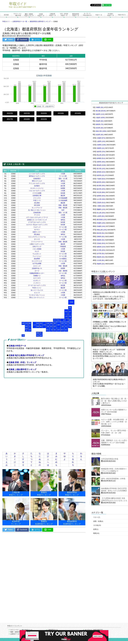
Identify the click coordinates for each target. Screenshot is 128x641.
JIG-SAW (37, 205)
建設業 (63, 195)
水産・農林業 (63, 271)
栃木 (66, 323)
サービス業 (63, 176)
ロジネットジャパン (37, 188)
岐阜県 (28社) (101, 182)
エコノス (37, 292)
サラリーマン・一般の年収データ (21, 630)
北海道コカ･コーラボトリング (37, 220)
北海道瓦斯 (37, 212)
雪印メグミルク (37, 181)
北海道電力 (37, 178)
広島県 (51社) (101, 202)
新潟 (64, 320)
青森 (70, 307)
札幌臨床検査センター (37, 273)
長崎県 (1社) (101, 148)
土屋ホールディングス (37, 244)
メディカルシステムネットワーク (37, 217)
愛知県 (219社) (101, 165)
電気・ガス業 (63, 178)
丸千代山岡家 (37, 263)
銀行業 (63, 186)
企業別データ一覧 (16, 634)
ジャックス (37, 198)
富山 (58, 320)
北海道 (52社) (101, 243)
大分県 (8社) (101, 260)
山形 (66, 316)
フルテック (37, 227)
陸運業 (63, 188)
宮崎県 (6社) (101, 236)
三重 (51, 330)
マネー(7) (96, 517)
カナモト (37, 229)
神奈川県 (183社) (101, 131)
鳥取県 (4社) (101, 257)
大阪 (48, 326)
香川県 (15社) (101, 168)
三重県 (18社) (101, 206)
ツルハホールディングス (37, 191)
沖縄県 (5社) (100, 107)
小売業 (63, 174)
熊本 (26, 326)
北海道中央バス (37, 268)
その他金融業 (63, 198)
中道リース (37, 200)
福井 (55, 323)
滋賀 (51, 323)
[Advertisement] (43, 140)
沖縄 (23, 335)
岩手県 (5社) (101, 253)
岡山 (41, 326)
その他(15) (97, 525)
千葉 (70, 326)
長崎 (23, 323)
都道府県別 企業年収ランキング (40, 21)
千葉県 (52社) (101, 179)
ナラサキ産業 (37, 193)
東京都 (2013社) (101, 111)
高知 (37, 335)
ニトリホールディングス (37, 174)
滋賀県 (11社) (100, 114)
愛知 (55, 330)
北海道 (71, 302)
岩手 (70, 311)
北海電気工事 (37, 195)
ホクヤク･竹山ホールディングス (37, 225)
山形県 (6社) (101, 216)
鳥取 (41, 323)
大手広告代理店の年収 (109, 459)
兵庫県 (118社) (101, 145)
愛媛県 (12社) (101, 209)
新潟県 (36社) (101, 185)
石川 (55, 320)
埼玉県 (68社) (101, 192)
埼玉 (66, 326)
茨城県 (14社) (101, 226)
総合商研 (37, 259)
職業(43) (96, 533)
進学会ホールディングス (37, 176)
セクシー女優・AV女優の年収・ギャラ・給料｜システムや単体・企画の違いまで (114, 422)
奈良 (51, 326)
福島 (70, 320)
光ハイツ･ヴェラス (37, 290)
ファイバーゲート (37, 242)
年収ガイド (6, 21)
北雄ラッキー (37, 232)
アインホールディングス (37, 183)
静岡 (58, 330)
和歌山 (48, 330)
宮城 (70, 316)
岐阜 (55, 326)
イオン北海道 (37, 249)
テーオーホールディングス (37, 285)
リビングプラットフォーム (37, 237)
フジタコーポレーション (37, 295)
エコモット (37, 280)
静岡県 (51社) (101, 158)
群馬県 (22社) (101, 172)
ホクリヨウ (37, 278)
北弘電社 (37, 203)
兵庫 (44, 325)
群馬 (62, 323)
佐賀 (26, 323)
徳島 (41, 335)
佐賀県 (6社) (100, 134)
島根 (37, 323)
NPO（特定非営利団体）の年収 (113, 479)
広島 (37, 326)
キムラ (37, 251)
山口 (34, 325)
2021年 (27, 113)
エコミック (37, 266)
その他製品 (63, 259)
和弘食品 (37, 234)
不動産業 (63, 246)
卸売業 (63, 193)
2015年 (44, 119)
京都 (48, 323)
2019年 (61, 113)
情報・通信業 (63, 205)
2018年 (78, 113)
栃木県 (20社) (101, 189)
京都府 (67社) (101, 138)
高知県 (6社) (100, 121)
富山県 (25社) (101, 213)
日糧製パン (37, 276)
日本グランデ (37, 246)
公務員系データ (53, 630)
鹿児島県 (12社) (102, 219)
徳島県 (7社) (100, 124)
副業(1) (95, 529)
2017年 (10, 119)
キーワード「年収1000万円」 (94, 630)
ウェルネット (37, 254)
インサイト (37, 283)
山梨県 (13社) (101, 141)
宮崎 (30, 330)
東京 (66, 330)
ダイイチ (37, 239)
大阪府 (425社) (100, 117)
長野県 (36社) (101, 162)
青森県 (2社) (101, 264)
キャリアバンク (37, 261)
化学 (62, 210)
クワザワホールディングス (37, 222)
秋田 (66, 311)
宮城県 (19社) (101, 223)
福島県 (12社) (101, 247)
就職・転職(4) (98, 521)
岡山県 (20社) (101, 155)
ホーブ (37, 271)
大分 (30, 326)
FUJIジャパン (36, 288)
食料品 (63, 181)
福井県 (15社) (101, 151)
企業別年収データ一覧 (19, 21)
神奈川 (62, 330)
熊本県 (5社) (101, 233)
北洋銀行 (37, 186)
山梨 (62, 326)
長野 (58, 325)
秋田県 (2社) (101, 175)
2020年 (44, 113)
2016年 (27, 119)
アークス (37, 215)
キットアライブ (37, 208)
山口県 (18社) (101, 199)
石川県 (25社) (101, 250)
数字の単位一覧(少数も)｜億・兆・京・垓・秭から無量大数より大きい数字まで (114, 401)
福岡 (30, 323)
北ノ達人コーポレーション (37, 210)
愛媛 (37, 333)
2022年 (10, 113)
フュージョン (37, 256)
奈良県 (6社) (100, 128)
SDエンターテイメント (36, 297)
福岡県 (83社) (101, 196)
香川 (41, 333)
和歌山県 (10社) (102, 230)
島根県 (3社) (101, 240)
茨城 (70, 323)
